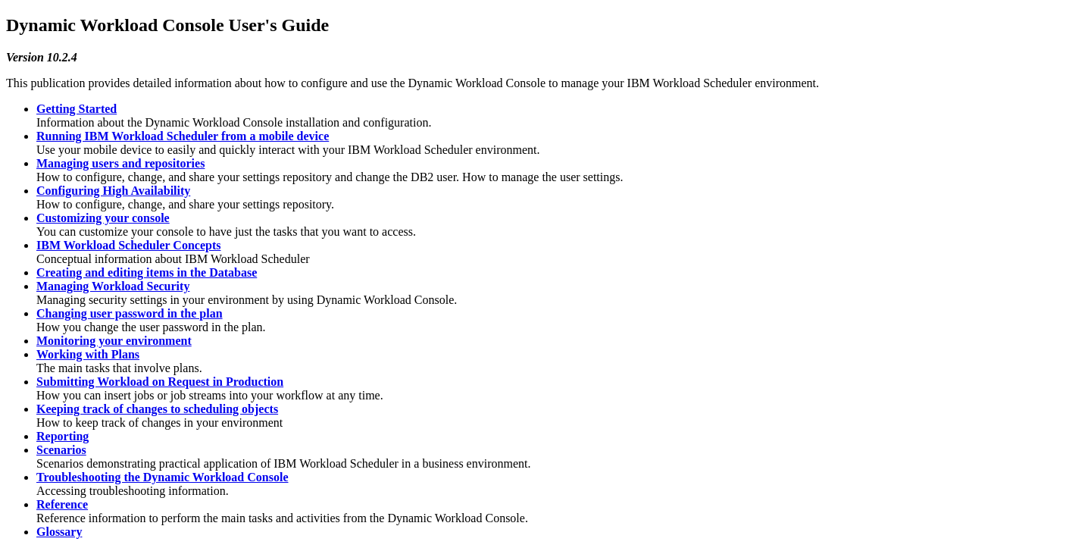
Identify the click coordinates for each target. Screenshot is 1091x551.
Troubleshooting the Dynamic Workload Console (162, 477)
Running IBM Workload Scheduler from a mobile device (182, 136)
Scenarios (61, 449)
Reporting (62, 436)
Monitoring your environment (114, 340)
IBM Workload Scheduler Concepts (128, 245)
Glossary (59, 531)
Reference (62, 504)
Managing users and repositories (120, 163)
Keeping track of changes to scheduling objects (157, 408)
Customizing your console (103, 217)
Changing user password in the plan (129, 313)
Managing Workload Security (112, 286)
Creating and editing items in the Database (146, 272)
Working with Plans (87, 354)
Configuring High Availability (113, 190)
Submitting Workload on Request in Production (159, 381)
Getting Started (76, 108)
